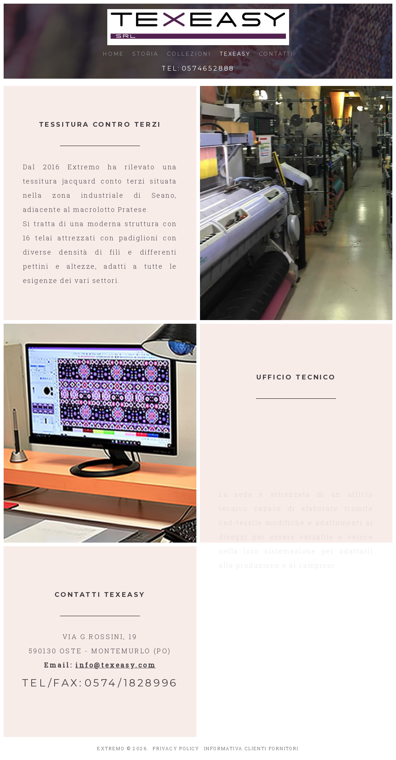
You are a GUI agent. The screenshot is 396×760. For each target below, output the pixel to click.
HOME (113, 54)
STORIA (145, 54)
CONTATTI (276, 54)
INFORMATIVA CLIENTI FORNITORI (251, 748)
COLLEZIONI (189, 54)
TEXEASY (235, 54)
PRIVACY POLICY (176, 748)
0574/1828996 (131, 683)
